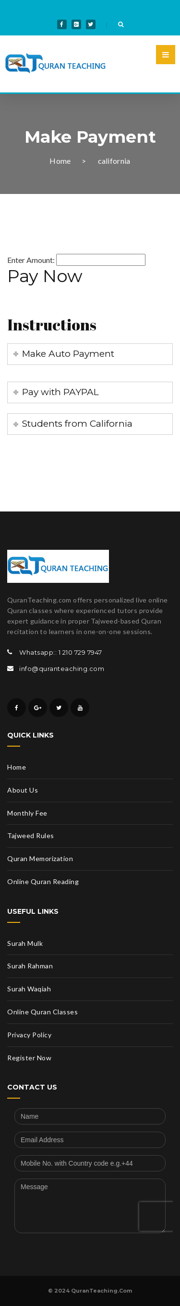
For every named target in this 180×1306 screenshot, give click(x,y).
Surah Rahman (30, 966)
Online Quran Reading (43, 881)
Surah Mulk (25, 943)
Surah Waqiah (29, 989)
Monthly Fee (27, 813)
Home (60, 160)
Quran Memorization (40, 858)
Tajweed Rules (30, 835)
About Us (22, 790)
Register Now (29, 1058)
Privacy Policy (29, 1035)
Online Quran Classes (42, 1012)
